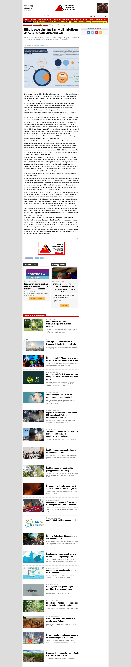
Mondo (85, 19)
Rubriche (92, 19)
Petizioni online (30, 265)
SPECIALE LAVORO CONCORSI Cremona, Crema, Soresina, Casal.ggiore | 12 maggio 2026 (95, 22)
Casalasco (42, 19)
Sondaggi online (58, 265)
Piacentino (57, 19)
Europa (78, 19)
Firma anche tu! (36, 298)
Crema (49, 19)
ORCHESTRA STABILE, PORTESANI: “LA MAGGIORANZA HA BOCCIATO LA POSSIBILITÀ (50, 22)
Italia (73, 19)
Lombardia (65, 19)
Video (98, 19)
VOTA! (64, 305)
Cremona (33, 19)
